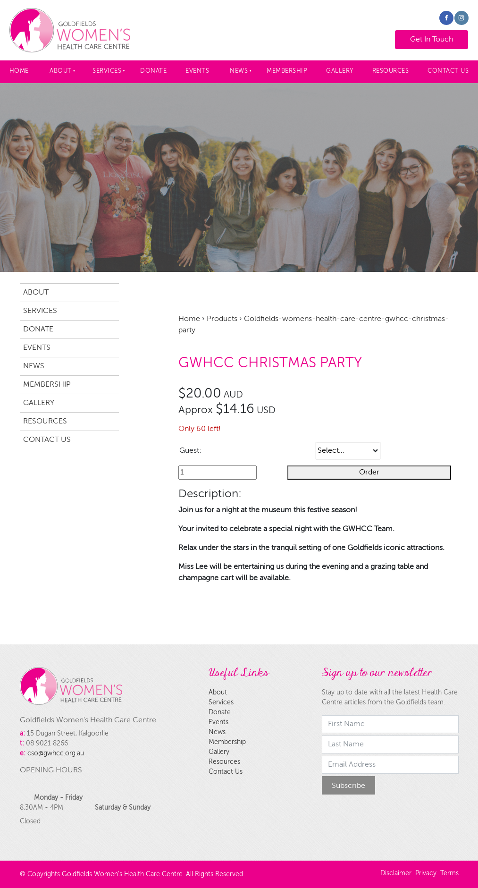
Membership (287, 71)
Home (19, 71)
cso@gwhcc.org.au (55, 753)
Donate (153, 71)
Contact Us (47, 440)
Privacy (425, 873)
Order (369, 472)
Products (222, 319)
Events (197, 71)
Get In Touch (423, 36)
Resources (390, 71)
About (61, 71)
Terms (449, 873)
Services (106, 71)
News (239, 71)
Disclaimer (395, 873)
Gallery (339, 71)
